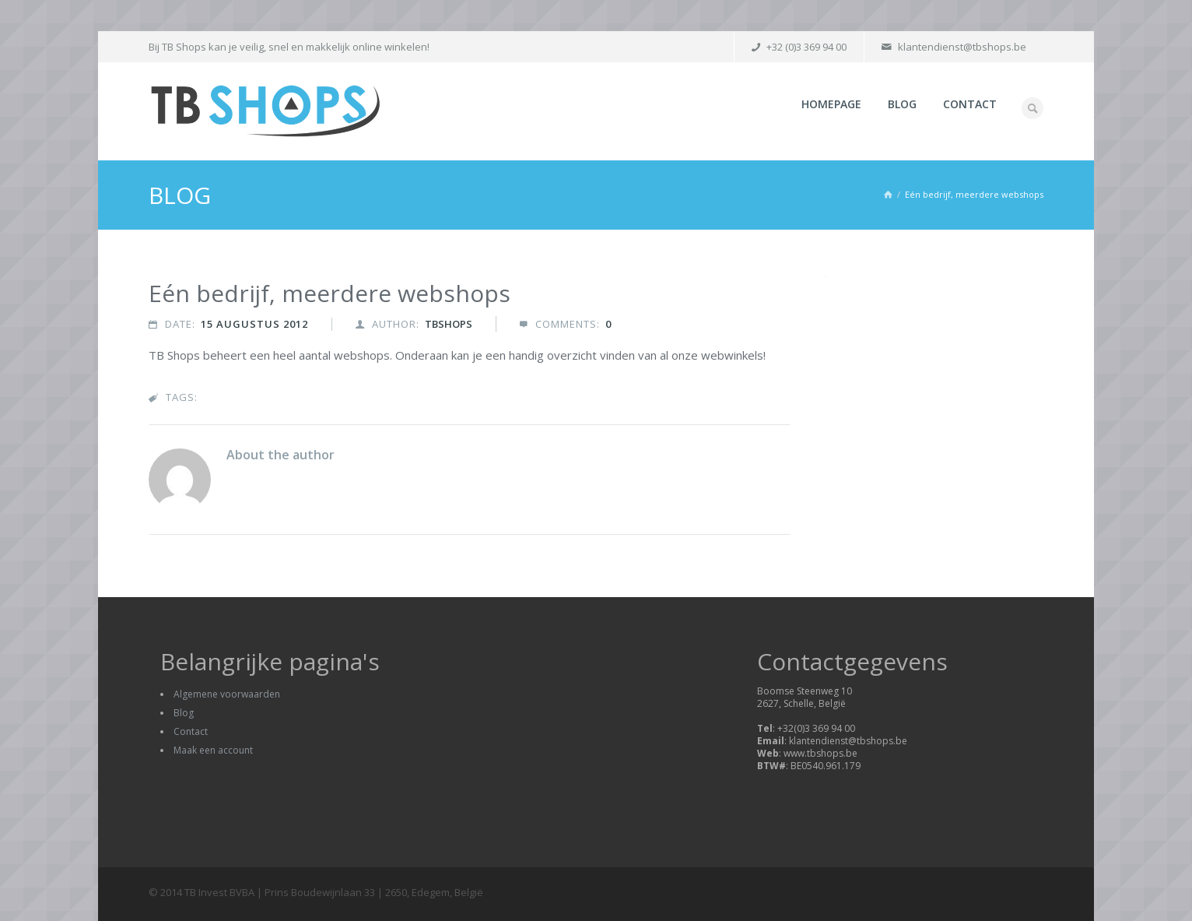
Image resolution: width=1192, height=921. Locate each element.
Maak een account (213, 750)
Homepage (831, 104)
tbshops (448, 324)
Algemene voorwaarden (227, 694)
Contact (970, 104)
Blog (902, 104)
